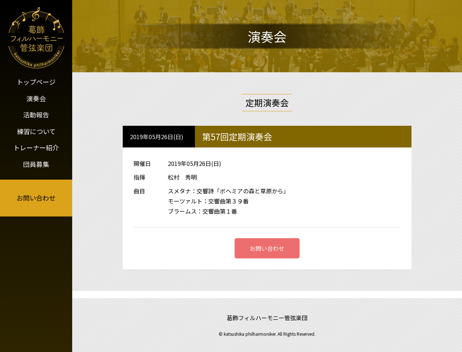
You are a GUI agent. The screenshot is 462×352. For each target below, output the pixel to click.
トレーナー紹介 (36, 147)
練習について (36, 131)
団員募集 (36, 164)
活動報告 (36, 114)
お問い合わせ (36, 197)
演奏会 (36, 98)
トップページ (36, 81)
